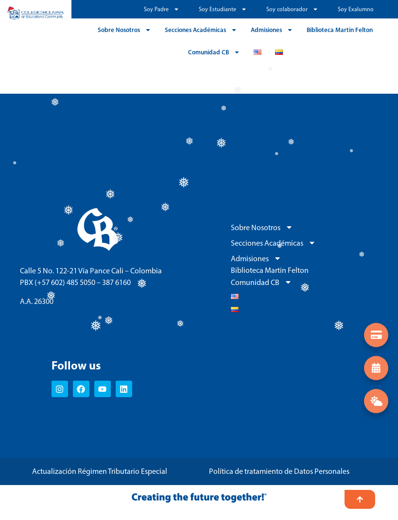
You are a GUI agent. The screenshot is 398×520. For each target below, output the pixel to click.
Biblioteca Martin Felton (340, 30)
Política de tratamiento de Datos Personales (279, 471)
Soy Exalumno (356, 9)
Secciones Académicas (201, 30)
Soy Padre (161, 9)
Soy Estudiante (223, 9)
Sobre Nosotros (124, 30)
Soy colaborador (292, 9)
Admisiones (272, 30)
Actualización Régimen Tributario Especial (99, 471)
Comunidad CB (214, 52)
